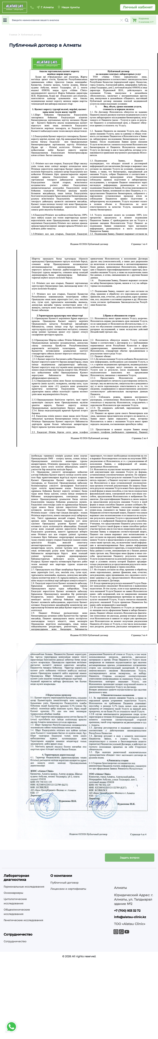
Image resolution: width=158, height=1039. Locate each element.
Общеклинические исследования (17, 912)
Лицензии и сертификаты (68, 888)
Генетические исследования (23, 920)
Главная (13, 34)
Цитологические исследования (15, 901)
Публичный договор (31, 34)
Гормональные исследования (24, 886)
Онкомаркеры (13, 893)
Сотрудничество (15, 941)
